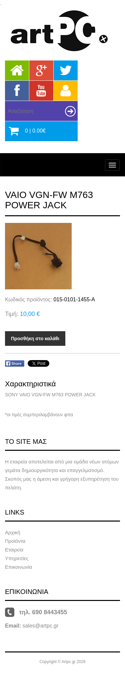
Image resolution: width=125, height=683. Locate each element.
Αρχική (12, 532)
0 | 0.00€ (35, 131)
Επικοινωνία (18, 567)
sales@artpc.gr (40, 626)
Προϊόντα (15, 541)
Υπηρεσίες (16, 558)
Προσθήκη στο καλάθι (35, 338)
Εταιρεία (14, 549)
